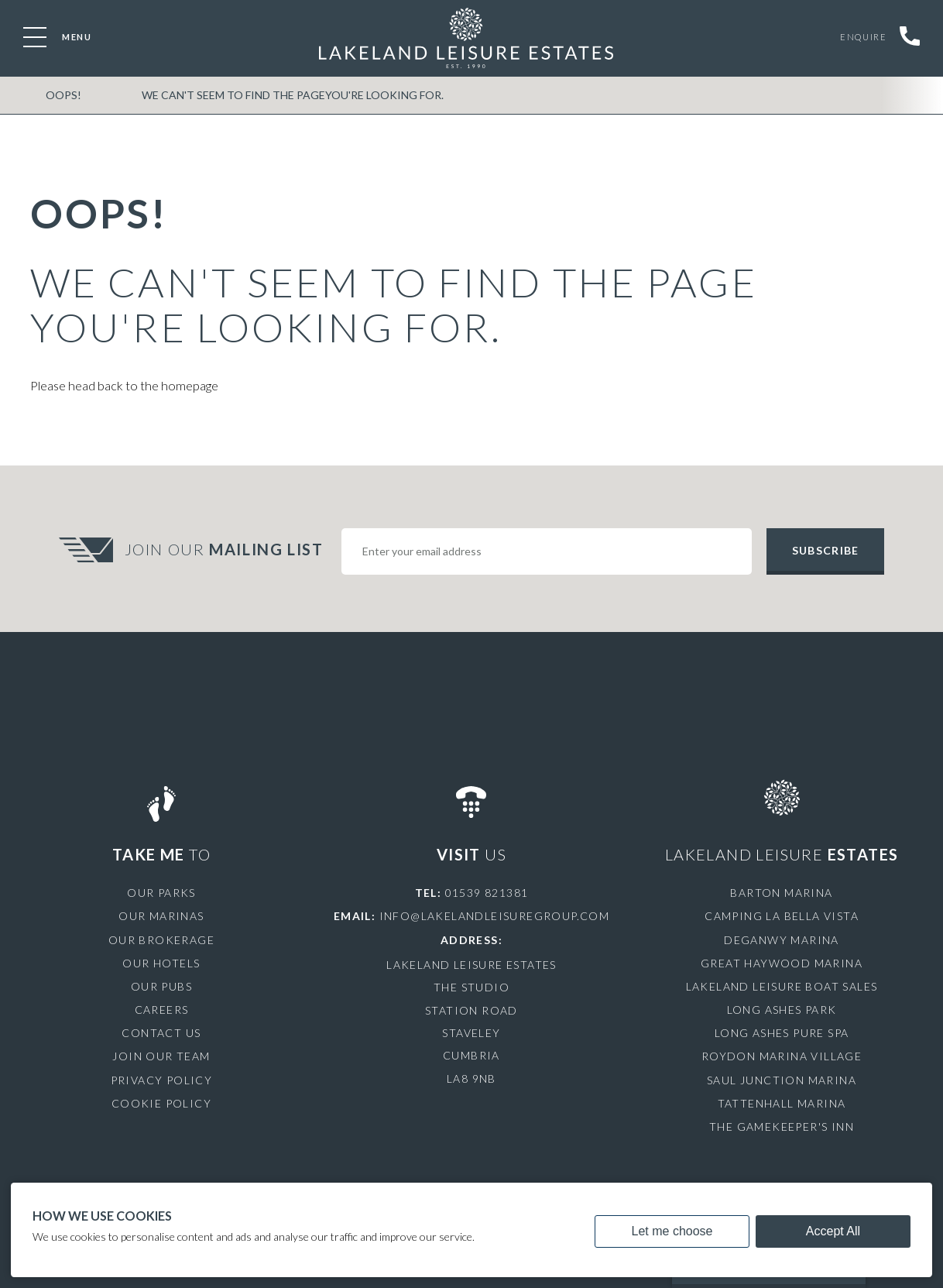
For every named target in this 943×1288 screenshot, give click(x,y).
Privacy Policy (162, 1080)
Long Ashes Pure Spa (782, 1032)
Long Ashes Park (782, 1009)
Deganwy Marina (781, 939)
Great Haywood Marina (781, 963)
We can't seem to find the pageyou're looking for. (290, 95)
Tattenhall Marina (782, 1103)
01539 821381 (487, 892)
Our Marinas (161, 915)
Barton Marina (781, 892)
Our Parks (161, 892)
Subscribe (825, 550)
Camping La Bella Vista (782, 915)
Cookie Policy (161, 1103)
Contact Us (161, 1032)
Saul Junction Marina (781, 1080)
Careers (162, 1009)
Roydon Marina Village (781, 1056)
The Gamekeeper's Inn (781, 1126)
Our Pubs (161, 986)
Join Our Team (161, 1056)
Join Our (226, 549)
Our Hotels (161, 963)
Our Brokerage (161, 939)
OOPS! (63, 95)
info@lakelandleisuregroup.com (494, 915)
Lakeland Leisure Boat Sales (782, 986)
